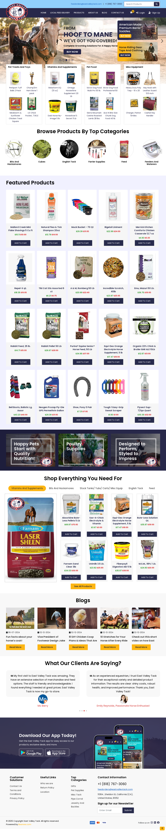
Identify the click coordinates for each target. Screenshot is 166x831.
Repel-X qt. (20, 288)
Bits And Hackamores (61, 488)
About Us (93, 12)
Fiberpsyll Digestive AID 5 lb (122, 565)
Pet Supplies (77, 790)
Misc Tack (76, 794)
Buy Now (16, 47)
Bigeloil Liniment (113, 227)
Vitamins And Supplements (27, 488)
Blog (104, 12)
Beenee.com (24, 824)
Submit (128, 810)
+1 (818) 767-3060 (113, 4)
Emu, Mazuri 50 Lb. (144, 288)
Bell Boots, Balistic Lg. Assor (20, 409)
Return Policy (47, 787)
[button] (4, 41)
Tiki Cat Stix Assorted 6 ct (51, 290)
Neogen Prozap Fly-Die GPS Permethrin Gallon (51, 409)
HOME (43, 12)
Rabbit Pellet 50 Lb (51, 346)
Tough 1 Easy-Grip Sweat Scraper (113, 409)
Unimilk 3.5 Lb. (96, 563)
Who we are (46, 783)
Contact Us (117, 12)
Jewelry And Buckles (77, 804)
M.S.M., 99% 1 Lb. (147, 563)
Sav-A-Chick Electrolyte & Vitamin (96, 520)
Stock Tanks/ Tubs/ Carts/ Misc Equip (101, 488)
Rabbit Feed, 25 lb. (20, 346)
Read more (15, 647)
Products (79, 12)
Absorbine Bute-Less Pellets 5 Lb (71, 519)
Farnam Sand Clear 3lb (71, 565)
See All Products (83, 586)
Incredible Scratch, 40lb (113, 290)
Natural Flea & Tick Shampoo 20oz (51, 229)
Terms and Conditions (15, 792)
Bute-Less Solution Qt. (147, 519)
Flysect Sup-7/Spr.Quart (144, 409)
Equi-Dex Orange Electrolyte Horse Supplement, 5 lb (113, 349)
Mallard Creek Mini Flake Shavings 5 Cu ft (20, 229)
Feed (152, 488)
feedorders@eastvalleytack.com (86, 4)
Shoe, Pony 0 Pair (82, 407)
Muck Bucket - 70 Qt (82, 227)
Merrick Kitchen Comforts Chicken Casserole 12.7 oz (144, 230)
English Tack (136, 488)
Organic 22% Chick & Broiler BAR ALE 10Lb (144, 348)
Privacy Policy (17, 798)
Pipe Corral (77, 798)
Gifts (73, 786)
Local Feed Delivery (60, 12)
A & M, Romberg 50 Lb (82, 288)
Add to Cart (21, 243)
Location (44, 791)
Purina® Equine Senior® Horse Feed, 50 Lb (82, 348)
